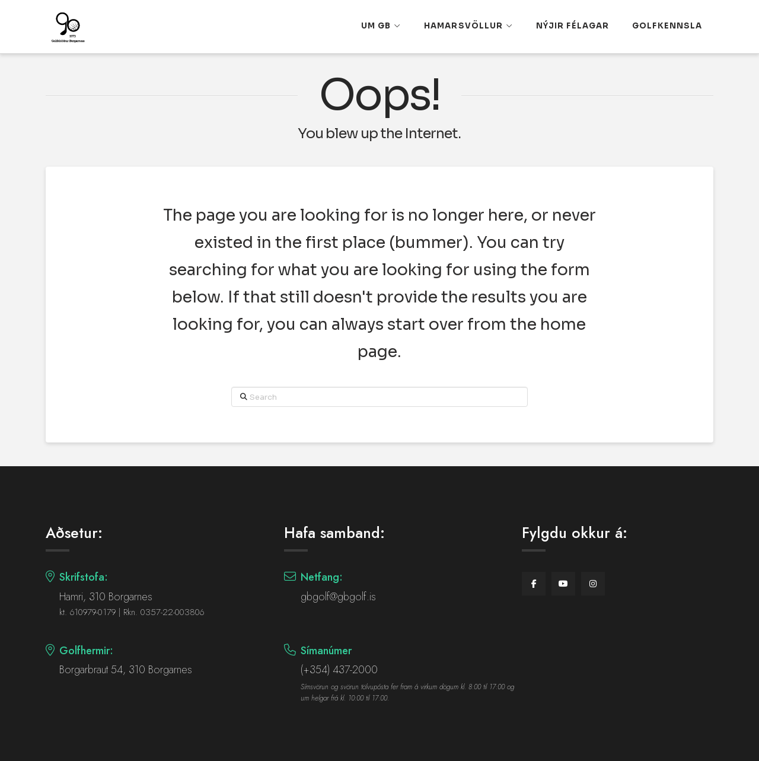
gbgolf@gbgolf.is (338, 596)
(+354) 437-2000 (339, 669)
